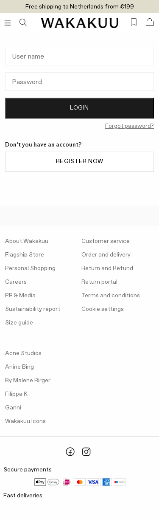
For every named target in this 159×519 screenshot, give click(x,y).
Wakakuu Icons (25, 421)
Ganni (13, 408)
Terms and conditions (110, 295)
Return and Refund (107, 268)
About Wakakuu (26, 241)
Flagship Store (24, 255)
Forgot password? (129, 126)
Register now (79, 161)
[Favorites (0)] (134, 22)
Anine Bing (19, 367)
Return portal (99, 282)
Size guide (19, 323)
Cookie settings (102, 309)
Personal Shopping (30, 268)
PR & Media (20, 295)
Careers (16, 282)
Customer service (105, 241)
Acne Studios (23, 353)
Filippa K (16, 394)
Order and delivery (106, 255)
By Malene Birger (27, 380)
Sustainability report (32, 309)
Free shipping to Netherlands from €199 (79, 7)
